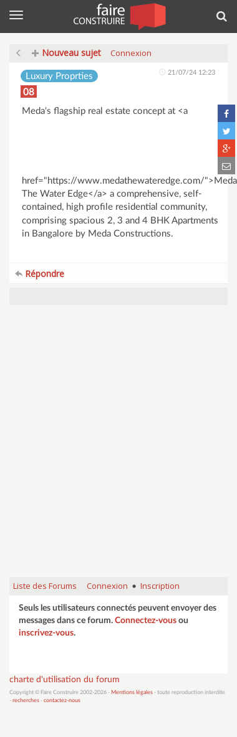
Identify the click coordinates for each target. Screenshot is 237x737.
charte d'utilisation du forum (64, 679)
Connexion (131, 53)
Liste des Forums (45, 585)
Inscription (160, 585)
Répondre (39, 273)
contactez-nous (62, 700)
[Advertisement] (117, 447)
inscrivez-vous (46, 633)
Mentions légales (132, 692)
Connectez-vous (146, 620)
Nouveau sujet (66, 53)
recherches (25, 700)
